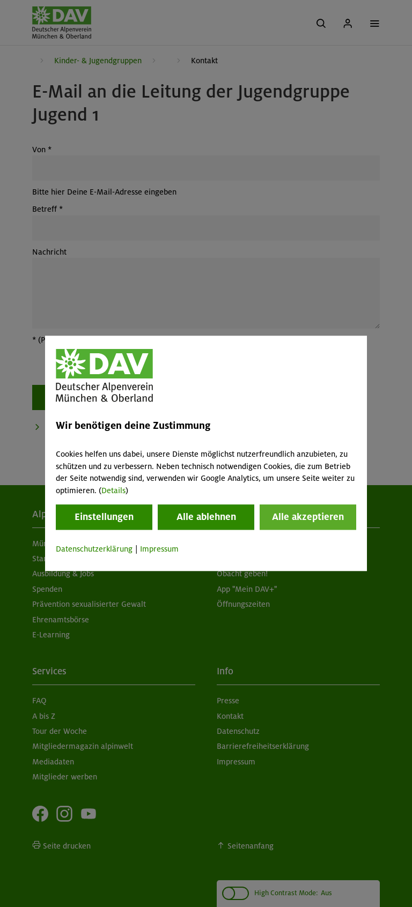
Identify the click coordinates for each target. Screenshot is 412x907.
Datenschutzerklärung (94, 549)
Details (113, 490)
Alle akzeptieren (308, 517)
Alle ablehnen (206, 517)
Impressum (159, 549)
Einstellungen (104, 517)
